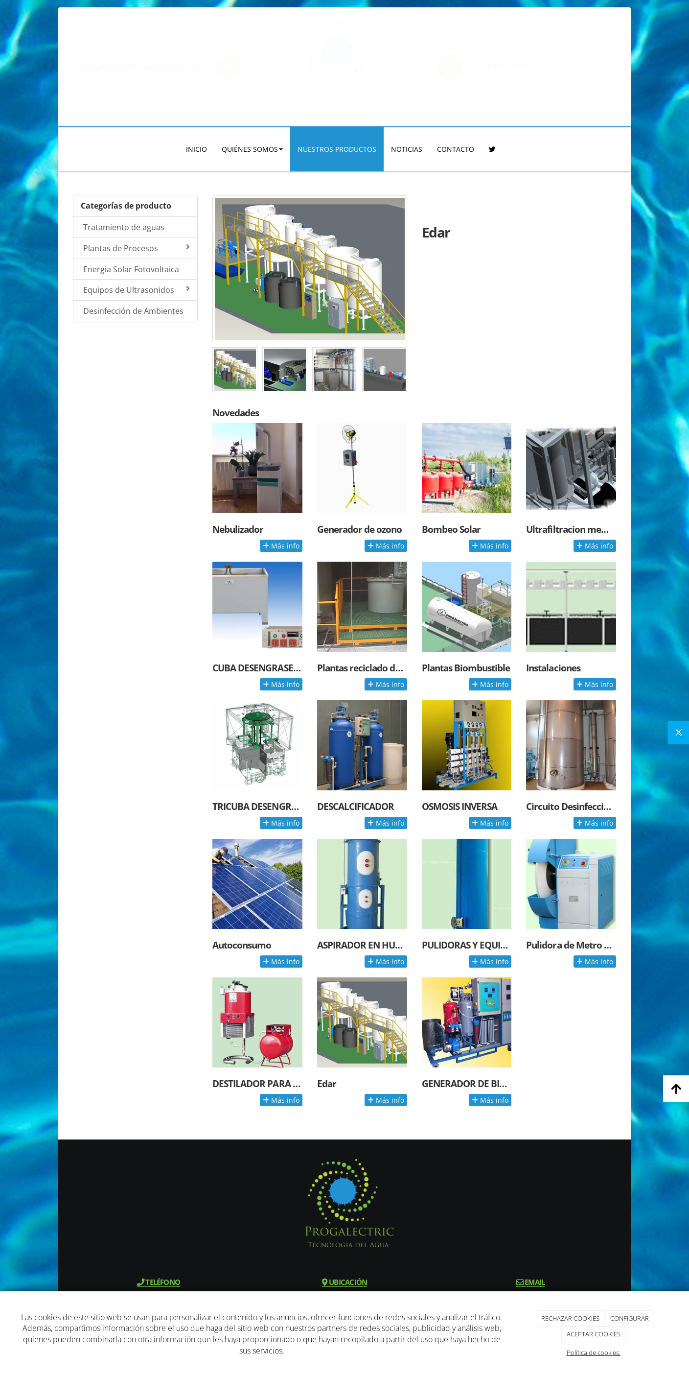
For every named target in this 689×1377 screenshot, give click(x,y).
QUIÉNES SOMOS (252, 149)
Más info (281, 545)
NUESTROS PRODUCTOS (337, 149)
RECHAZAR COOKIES (570, 1318)
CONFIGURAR (629, 1318)
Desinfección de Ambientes (133, 311)
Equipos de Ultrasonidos (136, 290)
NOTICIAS (406, 149)
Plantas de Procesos (136, 248)
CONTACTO (455, 149)
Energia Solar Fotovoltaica (131, 269)
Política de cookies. (593, 1352)
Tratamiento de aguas (123, 227)
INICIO (196, 149)
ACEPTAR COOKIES (593, 1334)
